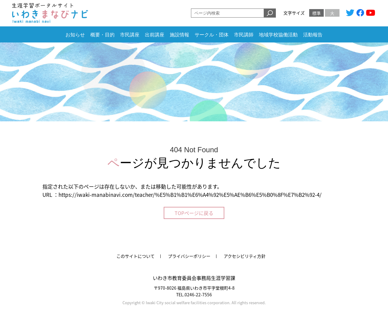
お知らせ (75, 34)
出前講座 (154, 34)
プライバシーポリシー (189, 256)
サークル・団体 (212, 34)
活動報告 (313, 34)
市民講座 (129, 34)
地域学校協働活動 (278, 34)
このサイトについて (135, 256)
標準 (316, 13)
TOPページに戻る (194, 213)
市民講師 (243, 34)
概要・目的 (102, 34)
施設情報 (179, 34)
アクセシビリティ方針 (245, 256)
